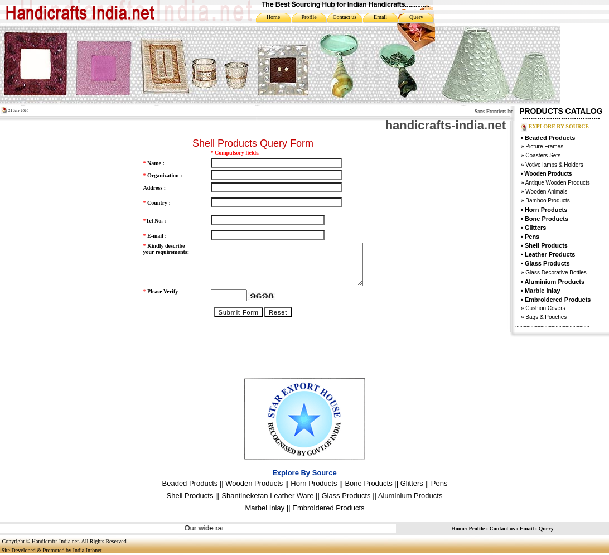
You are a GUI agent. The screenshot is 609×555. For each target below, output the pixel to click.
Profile (308, 17)
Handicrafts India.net (55, 541)
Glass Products (345, 495)
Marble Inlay (542, 290)
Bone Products (546, 218)
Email (380, 17)
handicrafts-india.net (445, 125)
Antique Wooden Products (557, 183)
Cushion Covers (545, 308)
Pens (532, 236)
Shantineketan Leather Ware (267, 495)
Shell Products (546, 245)
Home (273, 17)
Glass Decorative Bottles (555, 272)
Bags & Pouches (546, 317)
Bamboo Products (547, 200)
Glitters (536, 227)
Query (416, 17)
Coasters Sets (542, 155)
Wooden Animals (546, 192)
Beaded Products (550, 137)
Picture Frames (544, 146)
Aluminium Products (555, 281)
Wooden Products (254, 483)
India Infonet (87, 550)
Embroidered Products (328, 508)
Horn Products (546, 209)
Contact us (345, 17)
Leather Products (550, 254)
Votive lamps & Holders (554, 165)
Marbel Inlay (264, 508)
